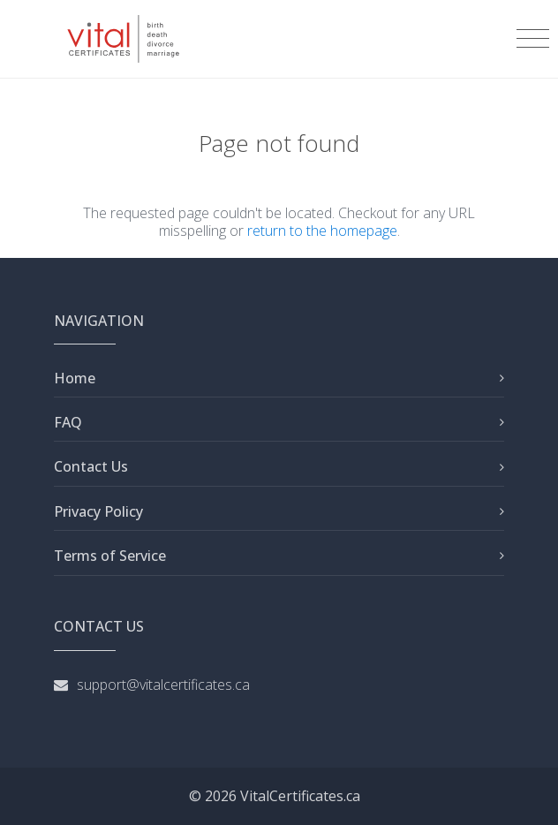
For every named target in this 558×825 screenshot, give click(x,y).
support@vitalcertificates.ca (163, 684)
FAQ (68, 422)
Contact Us (91, 466)
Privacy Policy (98, 511)
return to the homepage (322, 230)
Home (74, 378)
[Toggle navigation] (533, 39)
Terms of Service (110, 555)
